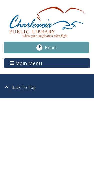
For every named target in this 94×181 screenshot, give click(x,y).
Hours (53, 47)
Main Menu (26, 63)
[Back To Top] (47, 87)
